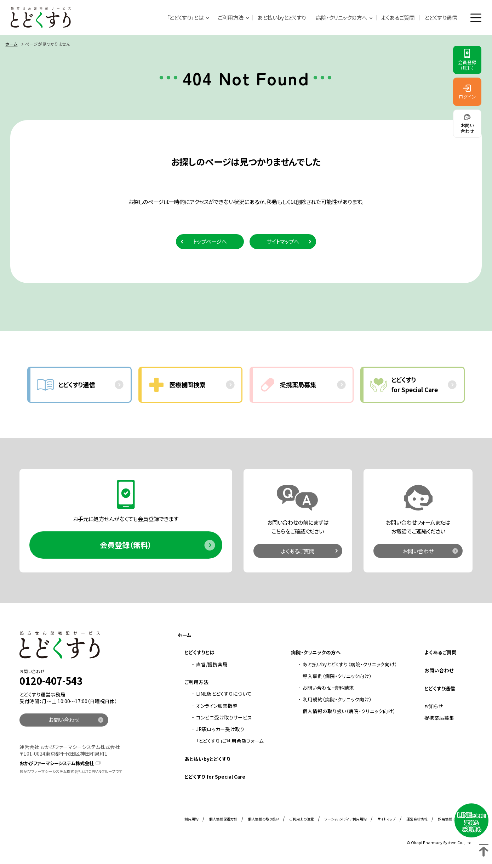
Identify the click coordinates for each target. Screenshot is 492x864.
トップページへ (210, 241)
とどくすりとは (199, 652)
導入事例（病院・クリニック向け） (337, 676)
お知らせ (433, 706)
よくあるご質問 (397, 18)
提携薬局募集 (439, 718)
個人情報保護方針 (223, 819)
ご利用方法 (230, 18)
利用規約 (191, 819)
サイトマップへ (283, 241)
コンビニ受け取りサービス (224, 718)
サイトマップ (386, 819)
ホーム (11, 44)
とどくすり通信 (440, 18)
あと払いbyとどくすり (281, 18)
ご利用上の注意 (302, 819)
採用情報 (445, 819)
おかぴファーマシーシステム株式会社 (59, 763)
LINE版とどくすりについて (224, 694)
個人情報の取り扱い (263, 819)
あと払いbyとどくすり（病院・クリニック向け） (350, 664)
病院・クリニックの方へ (341, 18)
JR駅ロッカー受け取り (220, 729)
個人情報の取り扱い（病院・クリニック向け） (349, 711)
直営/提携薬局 (212, 664)
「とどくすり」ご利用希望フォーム (230, 741)
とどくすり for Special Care (214, 777)
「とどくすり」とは (185, 18)
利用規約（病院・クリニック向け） (337, 700)
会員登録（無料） (125, 545)
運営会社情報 (417, 819)
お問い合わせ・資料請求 (328, 688)
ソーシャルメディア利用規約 (346, 819)
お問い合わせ (418, 551)
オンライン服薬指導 (217, 706)
